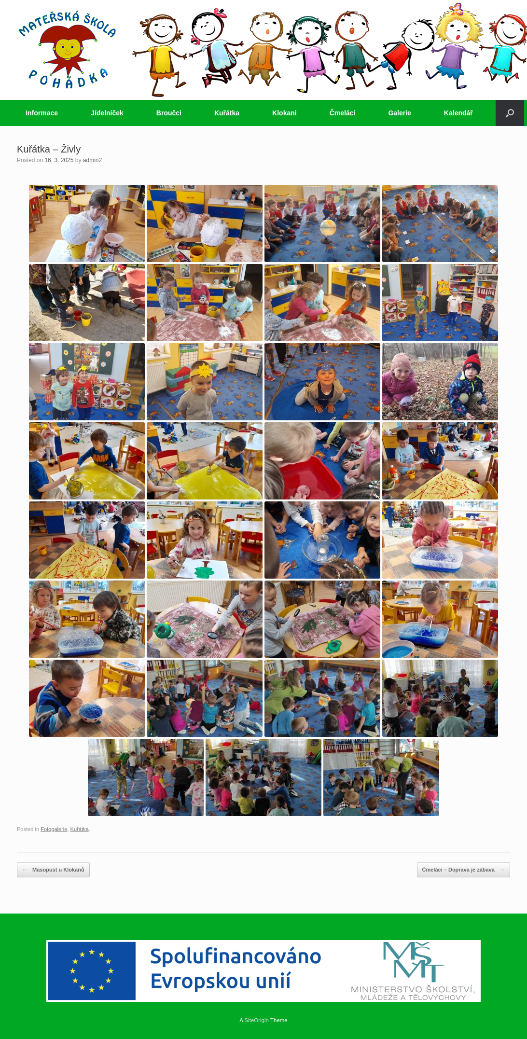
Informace (42, 113)
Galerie (399, 113)
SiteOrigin (256, 1020)
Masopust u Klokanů (53, 870)
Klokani (284, 113)
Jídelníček (107, 113)
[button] (510, 113)
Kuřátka (226, 113)
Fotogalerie (54, 829)
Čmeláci (343, 113)
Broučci (168, 113)
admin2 (92, 160)
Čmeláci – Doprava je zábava (463, 870)
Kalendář (458, 113)
